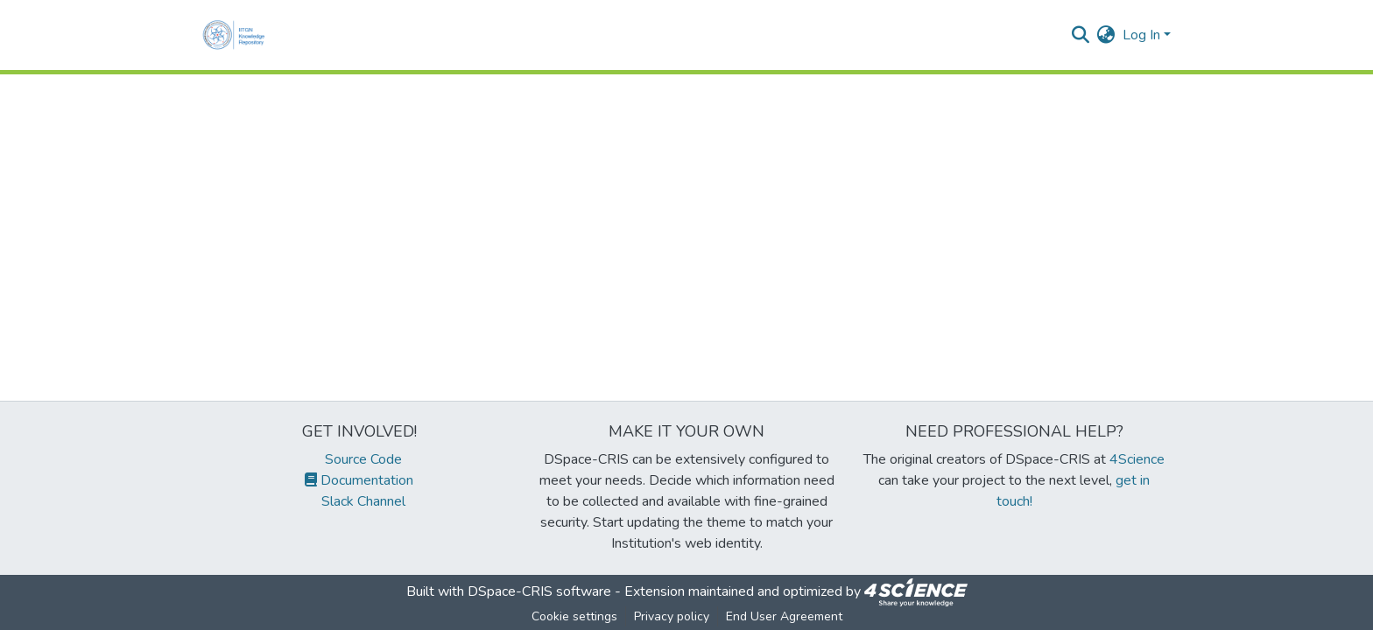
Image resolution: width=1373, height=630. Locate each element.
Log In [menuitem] (1141, 35)
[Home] (237, 35)
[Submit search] (1081, 35)
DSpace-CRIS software (539, 591)
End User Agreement (784, 616)
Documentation (359, 480)
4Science (1137, 459)
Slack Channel (359, 501)
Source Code (359, 459)
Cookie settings (574, 616)
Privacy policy (671, 616)
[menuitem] (1106, 35)
